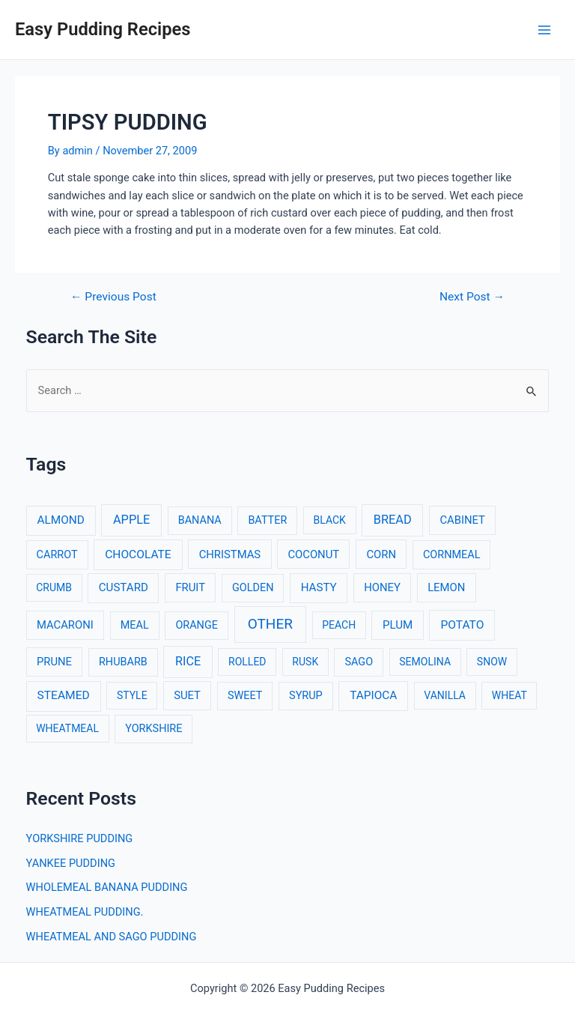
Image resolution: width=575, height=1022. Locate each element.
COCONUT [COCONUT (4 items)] (313, 554)
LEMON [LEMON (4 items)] (446, 587)
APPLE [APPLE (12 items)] (131, 519)
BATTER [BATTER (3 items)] (267, 520)
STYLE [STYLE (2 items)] (132, 695)
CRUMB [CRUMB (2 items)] (54, 587)
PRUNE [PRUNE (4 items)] (54, 661)
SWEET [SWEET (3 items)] (245, 695)
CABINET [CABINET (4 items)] (462, 520)
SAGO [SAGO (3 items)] (358, 662)
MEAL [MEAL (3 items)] (135, 625)
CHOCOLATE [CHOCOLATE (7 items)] (138, 554)
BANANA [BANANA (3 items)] (200, 520)
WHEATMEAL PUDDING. (85, 912)
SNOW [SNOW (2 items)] (492, 662)
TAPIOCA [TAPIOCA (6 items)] (373, 695)
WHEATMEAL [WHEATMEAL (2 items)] (67, 728)
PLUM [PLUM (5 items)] (398, 625)
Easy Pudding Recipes (102, 29)
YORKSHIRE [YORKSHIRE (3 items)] (153, 728)
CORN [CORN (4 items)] (381, 554)
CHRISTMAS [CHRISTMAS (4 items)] (230, 554)
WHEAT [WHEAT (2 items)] (509, 695)
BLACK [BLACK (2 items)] (330, 520)
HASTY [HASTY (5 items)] (319, 587)
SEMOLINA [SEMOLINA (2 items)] (425, 662)
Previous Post (113, 297)
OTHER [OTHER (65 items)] (270, 623)
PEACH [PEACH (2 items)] (339, 625)
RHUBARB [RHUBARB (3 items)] (123, 662)
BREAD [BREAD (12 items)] (393, 519)
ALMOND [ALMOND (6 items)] (60, 520)
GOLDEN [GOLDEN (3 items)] (253, 587)
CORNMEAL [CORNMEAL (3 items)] (452, 554)
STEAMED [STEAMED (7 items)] (63, 695)
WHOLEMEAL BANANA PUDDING (107, 887)
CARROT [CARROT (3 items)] (57, 554)
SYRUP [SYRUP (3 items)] (306, 695)
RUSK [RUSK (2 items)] (305, 662)
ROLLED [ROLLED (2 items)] (247, 662)
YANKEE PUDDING (70, 863)
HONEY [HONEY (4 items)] (382, 587)
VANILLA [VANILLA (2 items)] (445, 695)
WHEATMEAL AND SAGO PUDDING (111, 936)
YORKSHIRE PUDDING (79, 838)
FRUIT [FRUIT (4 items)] (190, 587)
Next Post (472, 297)
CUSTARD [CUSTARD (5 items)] (123, 587)
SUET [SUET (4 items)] (187, 695)
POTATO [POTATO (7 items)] (462, 625)
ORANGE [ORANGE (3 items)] (196, 625)
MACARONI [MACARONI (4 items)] (65, 625)
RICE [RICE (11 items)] (188, 661)
